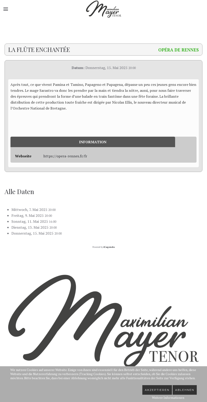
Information (93, 141)
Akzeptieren (157, 390)
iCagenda (109, 247)
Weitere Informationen (168, 397)
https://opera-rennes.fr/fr (65, 156)
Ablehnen (184, 390)
